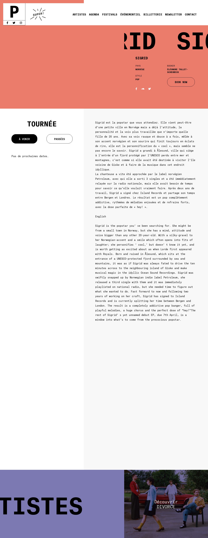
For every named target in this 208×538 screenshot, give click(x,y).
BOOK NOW (181, 82)
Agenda (94, 14)
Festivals (109, 14)
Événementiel (130, 14)
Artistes (79, 14)
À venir (24, 139)
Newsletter (173, 14)
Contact (191, 14)
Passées (59, 139)
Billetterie (153, 14)
